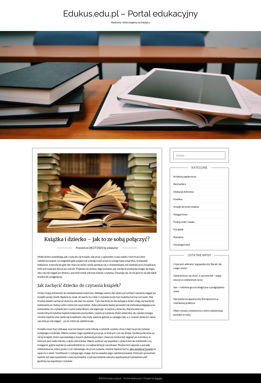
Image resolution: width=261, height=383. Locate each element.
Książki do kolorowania (186, 206)
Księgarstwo (180, 214)
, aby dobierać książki (141, 348)
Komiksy (178, 199)
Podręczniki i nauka (183, 221)
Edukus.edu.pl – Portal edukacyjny (130, 13)
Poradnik (178, 229)
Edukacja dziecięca (183, 191)
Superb (158, 378)
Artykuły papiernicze (184, 176)
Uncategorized (181, 244)
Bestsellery (179, 183)
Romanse (178, 237)
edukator (113, 248)
